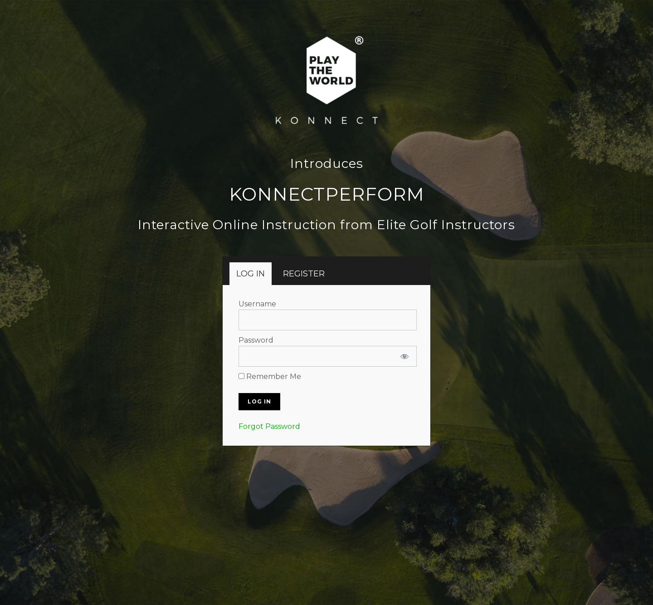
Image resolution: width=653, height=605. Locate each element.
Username (257, 304)
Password (256, 340)
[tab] (250, 273)
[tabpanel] (328, 365)
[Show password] (404, 356)
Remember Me (270, 376)
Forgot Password (269, 426)
